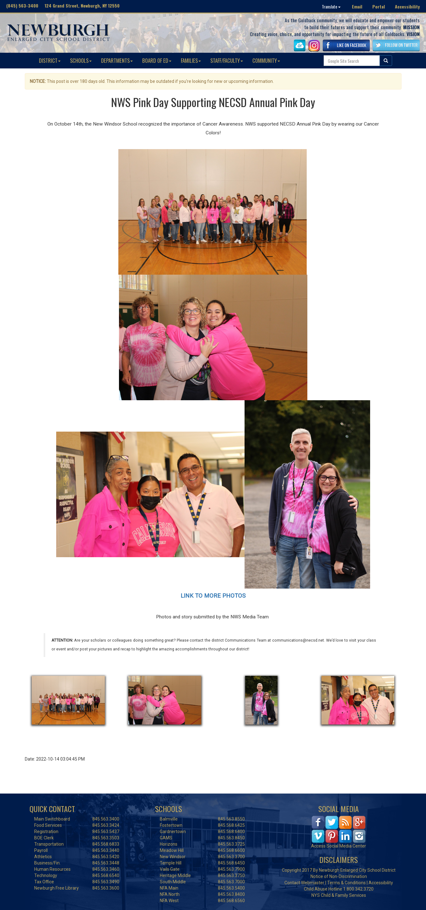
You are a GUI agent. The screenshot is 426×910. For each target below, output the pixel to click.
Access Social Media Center (338, 845)
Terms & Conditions (346, 882)
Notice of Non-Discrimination (338, 876)
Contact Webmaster (304, 882)
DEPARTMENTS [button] (117, 60)
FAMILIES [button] (191, 60)
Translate (331, 6)
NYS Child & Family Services (338, 895)
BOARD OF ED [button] (156, 60)
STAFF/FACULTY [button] (226, 60)
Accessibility (407, 6)
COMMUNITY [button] (266, 60)
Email (357, 6)
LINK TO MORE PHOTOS (213, 595)
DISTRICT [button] (50, 60)
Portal (378, 6)
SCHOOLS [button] (81, 60)
